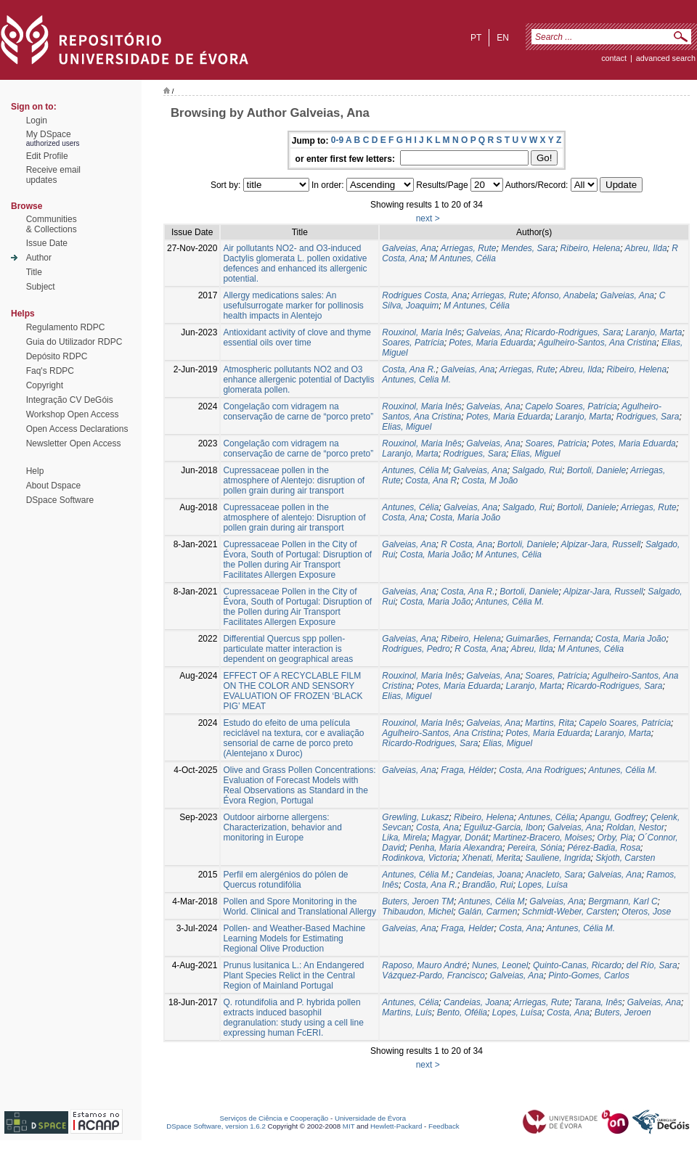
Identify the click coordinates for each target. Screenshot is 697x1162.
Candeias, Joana (488, 875)
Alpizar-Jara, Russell (600, 544)
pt (475, 38)
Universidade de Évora (370, 1118)
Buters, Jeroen (623, 1012)
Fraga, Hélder (467, 770)
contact (614, 58)
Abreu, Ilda (646, 248)
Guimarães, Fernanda (548, 639)
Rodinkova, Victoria (419, 858)
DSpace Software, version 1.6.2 (216, 1126)
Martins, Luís (407, 1012)
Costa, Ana (403, 517)
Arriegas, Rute (469, 248)
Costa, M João (490, 480)
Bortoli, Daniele (596, 470)
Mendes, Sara (528, 248)
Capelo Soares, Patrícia (571, 406)
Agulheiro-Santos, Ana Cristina (597, 342)
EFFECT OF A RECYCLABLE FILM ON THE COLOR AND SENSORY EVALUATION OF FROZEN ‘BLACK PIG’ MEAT (292, 691)
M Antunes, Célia (463, 258)
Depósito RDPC (57, 356)
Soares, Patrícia (413, 342)
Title (34, 272)
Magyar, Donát (459, 837)
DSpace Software (60, 500)
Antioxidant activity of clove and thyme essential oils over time (296, 337)
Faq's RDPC (50, 371)
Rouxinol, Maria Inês (421, 332)
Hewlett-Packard (396, 1126)
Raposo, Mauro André (424, 965)
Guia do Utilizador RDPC (74, 342)
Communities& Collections (51, 224)
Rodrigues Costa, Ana (424, 295)
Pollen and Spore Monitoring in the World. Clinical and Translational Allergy (299, 906)
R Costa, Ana (466, 544)
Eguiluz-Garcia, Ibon (503, 827)
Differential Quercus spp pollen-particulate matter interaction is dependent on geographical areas (288, 649)
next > (428, 218)
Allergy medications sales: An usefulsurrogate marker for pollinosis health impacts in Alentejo (293, 305)
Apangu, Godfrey (612, 817)
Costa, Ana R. (409, 369)
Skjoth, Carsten (625, 858)
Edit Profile (47, 156)
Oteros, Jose (646, 912)
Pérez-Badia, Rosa (603, 848)
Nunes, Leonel (500, 965)
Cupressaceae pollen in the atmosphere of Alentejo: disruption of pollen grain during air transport (293, 480)
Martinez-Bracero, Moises (542, 837)
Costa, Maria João (465, 517)
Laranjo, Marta (654, 332)
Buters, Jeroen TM (418, 901)
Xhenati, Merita (491, 858)
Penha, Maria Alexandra (455, 848)
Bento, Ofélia (462, 1012)
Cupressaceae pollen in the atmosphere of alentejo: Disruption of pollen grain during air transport (294, 517)
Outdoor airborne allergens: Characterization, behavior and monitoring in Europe (282, 827)
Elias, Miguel (406, 427)
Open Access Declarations (77, 429)
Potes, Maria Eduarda (491, 342)
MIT (349, 1126)
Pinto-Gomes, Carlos (588, 975)
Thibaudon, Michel (417, 912)
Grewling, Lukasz (415, 817)
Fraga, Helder (467, 928)
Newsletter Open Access (73, 443)
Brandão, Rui (487, 885)
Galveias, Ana (409, 248)
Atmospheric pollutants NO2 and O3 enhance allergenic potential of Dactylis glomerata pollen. (298, 379)
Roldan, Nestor (635, 827)
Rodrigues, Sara (648, 417)
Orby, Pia (614, 837)
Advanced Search (666, 58)
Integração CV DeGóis (69, 400)
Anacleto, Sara (554, 875)
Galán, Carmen (487, 912)
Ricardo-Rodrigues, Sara (573, 332)
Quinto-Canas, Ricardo (577, 965)
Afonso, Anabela (563, 295)
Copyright (44, 385)
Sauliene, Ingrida (558, 858)
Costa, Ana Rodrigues (541, 770)
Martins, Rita (549, 723)
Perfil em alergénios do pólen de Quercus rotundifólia (285, 880)
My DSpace (48, 134)
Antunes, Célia (410, 507)
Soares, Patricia (556, 443)
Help (35, 471)
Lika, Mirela (404, 837)
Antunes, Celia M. (416, 380)
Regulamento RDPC (65, 327)
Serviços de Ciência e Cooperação (274, 1118)
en (503, 38)
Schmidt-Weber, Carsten (569, 912)
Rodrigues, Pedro (415, 649)
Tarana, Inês (598, 1002)
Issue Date (47, 243)
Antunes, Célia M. (510, 602)
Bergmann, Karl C (622, 901)
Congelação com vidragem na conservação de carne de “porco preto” (298, 411)
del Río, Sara (652, 965)
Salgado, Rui (537, 470)
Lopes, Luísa (543, 885)
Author (39, 258)
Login (36, 120)
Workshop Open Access (72, 414)
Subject (40, 287)
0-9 (337, 140)
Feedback (444, 1126)
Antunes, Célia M (415, 470)
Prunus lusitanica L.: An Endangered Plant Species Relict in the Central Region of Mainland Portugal (293, 975)
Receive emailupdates (53, 175)
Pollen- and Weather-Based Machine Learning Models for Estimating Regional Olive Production (294, 938)
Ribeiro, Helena (591, 248)
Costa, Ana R (431, 480)
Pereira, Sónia (535, 848)
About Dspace (53, 485)
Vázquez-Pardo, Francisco (433, 975)
